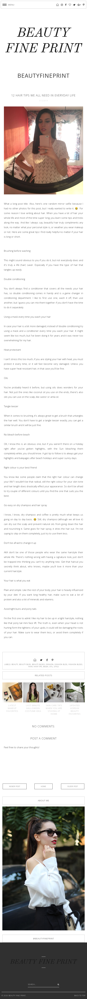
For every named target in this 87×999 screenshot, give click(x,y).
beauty (15, 664)
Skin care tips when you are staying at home (54, 709)
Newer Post (14, 786)
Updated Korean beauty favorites (75, 709)
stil (51, 666)
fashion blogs (75, 664)
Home (43, 786)
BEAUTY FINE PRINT (43, 962)
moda (45, 666)
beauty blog (25, 664)
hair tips (38, 666)
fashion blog (61, 664)
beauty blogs (38, 664)
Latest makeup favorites (12, 708)
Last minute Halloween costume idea (33, 708)
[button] (8, 4)
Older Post (72, 786)
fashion (50, 664)
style (56, 666)
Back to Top (79, 995)
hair (30, 666)
